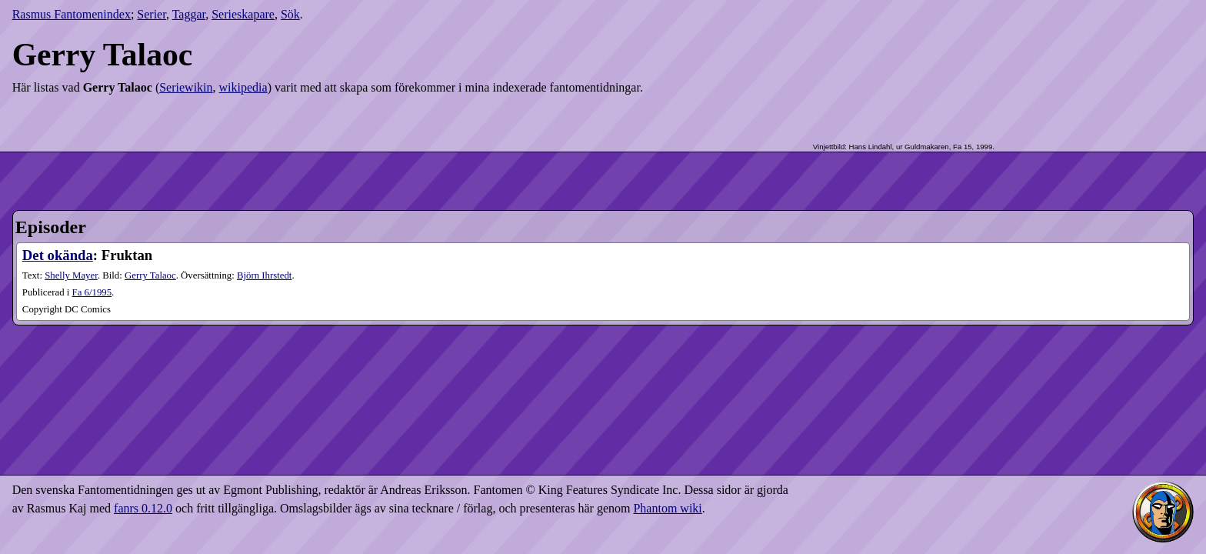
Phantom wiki (667, 508)
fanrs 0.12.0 (143, 508)
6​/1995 (92, 292)
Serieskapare (243, 14)
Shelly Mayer (71, 275)
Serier (151, 14)
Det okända (57, 255)
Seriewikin (185, 87)
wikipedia (243, 87)
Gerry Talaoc (150, 275)
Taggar (189, 14)
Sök (290, 14)
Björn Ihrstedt (264, 275)
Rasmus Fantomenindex (71, 14)
